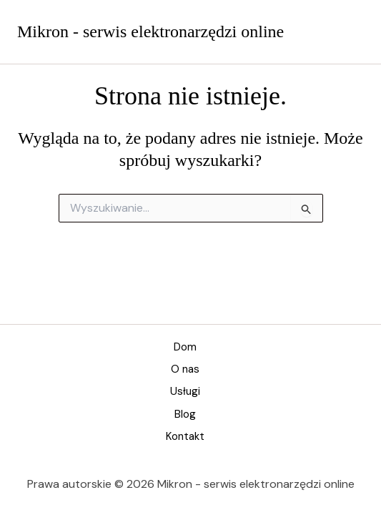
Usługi (185, 391)
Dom (185, 347)
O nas (185, 369)
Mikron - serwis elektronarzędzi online (150, 31)
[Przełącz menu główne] (350, 32)
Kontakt (185, 436)
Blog (185, 414)
